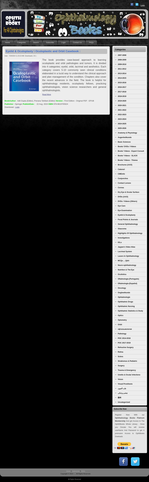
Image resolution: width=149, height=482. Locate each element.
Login (142, 5)
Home (68, 471)
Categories (76, 471)
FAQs (83, 471)
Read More (46, 95)
